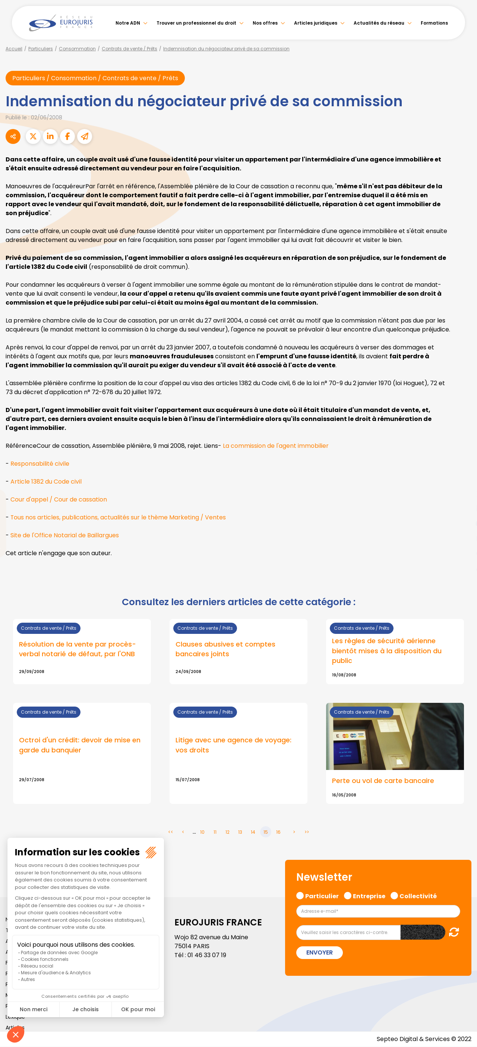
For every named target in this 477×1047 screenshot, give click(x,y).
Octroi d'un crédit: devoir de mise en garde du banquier (79, 745)
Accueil (14, 48)
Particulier (322, 895)
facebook (462, 479)
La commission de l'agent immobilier (276, 445)
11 (215, 832)
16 (278, 832)
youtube (462, 523)
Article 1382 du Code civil (46, 481)
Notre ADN (128, 23)
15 (265, 832)
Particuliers (40, 48)
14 (253, 832)
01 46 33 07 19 (206, 955)
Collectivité (418, 895)
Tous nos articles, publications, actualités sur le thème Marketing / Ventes (118, 517)
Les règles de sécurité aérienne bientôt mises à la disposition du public (387, 651)
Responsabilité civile (39, 463)
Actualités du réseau (379, 23)
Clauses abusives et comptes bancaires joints (225, 649)
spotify (462, 553)
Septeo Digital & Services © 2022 (424, 1039)
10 (202, 832)
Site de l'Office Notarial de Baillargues (64, 535)
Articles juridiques (315, 23)
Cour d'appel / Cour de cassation (58, 499)
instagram (462, 538)
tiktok (462, 568)
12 (227, 832)
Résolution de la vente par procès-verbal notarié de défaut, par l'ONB (77, 649)
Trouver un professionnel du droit (196, 23)
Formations (434, 23)
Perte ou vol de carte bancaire (383, 781)
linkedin (462, 509)
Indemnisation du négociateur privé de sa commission (226, 48)
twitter (462, 494)
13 (240, 832)
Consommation (77, 48)
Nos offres (265, 23)
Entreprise (369, 895)
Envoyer (319, 953)
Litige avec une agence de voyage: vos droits (233, 745)
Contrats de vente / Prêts (129, 48)
